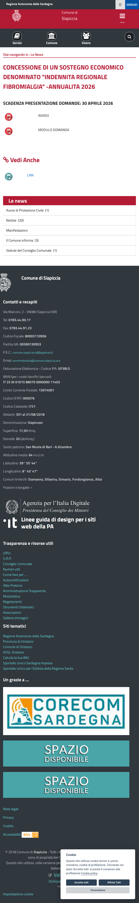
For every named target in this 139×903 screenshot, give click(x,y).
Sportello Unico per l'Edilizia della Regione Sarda (38, 668)
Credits (8, 826)
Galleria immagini (15, 617)
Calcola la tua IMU (16, 657)
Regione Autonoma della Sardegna (29, 4)
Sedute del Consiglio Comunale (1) (31, 250)
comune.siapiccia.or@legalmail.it (33, 352)
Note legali (11, 809)
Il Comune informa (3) (22, 240)
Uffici (7, 553)
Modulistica (11, 596)
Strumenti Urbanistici (18, 607)
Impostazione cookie (18, 894)
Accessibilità (12, 834)
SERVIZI (131, 4)
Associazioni (12, 612)
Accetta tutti (81, 882)
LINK (30, 175)
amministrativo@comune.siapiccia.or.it (36, 360)
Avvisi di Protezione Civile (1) (27, 210)
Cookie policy (89, 873)
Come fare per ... (15, 574)
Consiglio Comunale (17, 563)
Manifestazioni (16, 230)
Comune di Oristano (17, 646)
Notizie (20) (14, 220)
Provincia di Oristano (18, 641)
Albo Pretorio (12, 585)
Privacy (8, 817)
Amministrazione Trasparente (24, 590)
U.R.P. (7, 558)
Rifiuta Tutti (114, 882)
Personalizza (98, 890)
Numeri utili (11, 569)
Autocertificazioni (16, 580)
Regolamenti (12, 601)
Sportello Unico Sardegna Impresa (27, 663)
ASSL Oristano (13, 652)
